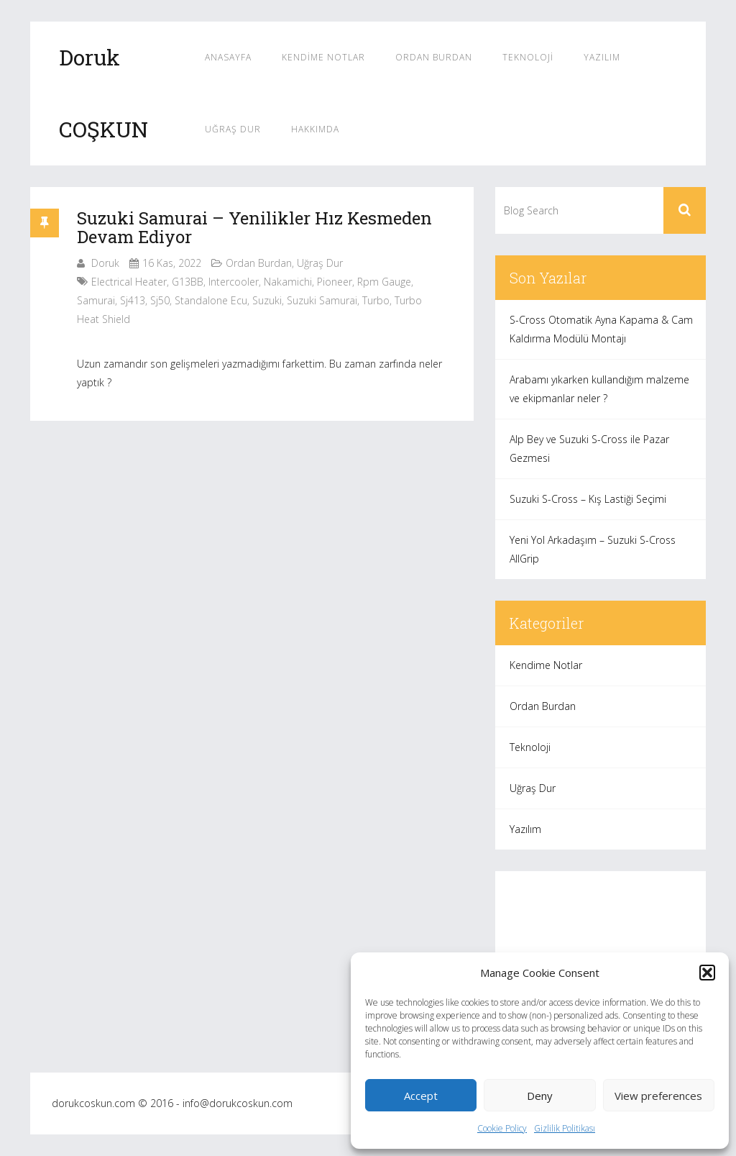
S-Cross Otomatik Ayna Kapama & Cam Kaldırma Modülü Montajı (601, 329)
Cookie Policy (502, 1128)
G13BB (187, 281)
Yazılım (602, 57)
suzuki (267, 300)
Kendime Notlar (323, 57)
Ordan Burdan (433, 57)
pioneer (334, 281)
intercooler (233, 281)
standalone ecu (211, 300)
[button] (707, 972)
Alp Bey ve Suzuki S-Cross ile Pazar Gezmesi (589, 448)
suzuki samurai (322, 300)
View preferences (658, 1095)
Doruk (105, 263)
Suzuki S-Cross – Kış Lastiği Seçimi (588, 499)
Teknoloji (527, 57)
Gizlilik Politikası (564, 1128)
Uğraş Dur (233, 129)
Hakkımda (315, 129)
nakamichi (288, 281)
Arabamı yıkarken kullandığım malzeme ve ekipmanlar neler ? (599, 389)
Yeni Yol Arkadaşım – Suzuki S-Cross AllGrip (593, 549)
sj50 (160, 300)
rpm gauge (384, 281)
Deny (540, 1095)
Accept (421, 1095)
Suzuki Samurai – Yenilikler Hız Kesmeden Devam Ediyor (254, 227)
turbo (376, 300)
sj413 (132, 300)
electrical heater (129, 281)
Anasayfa (228, 57)
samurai (96, 300)
